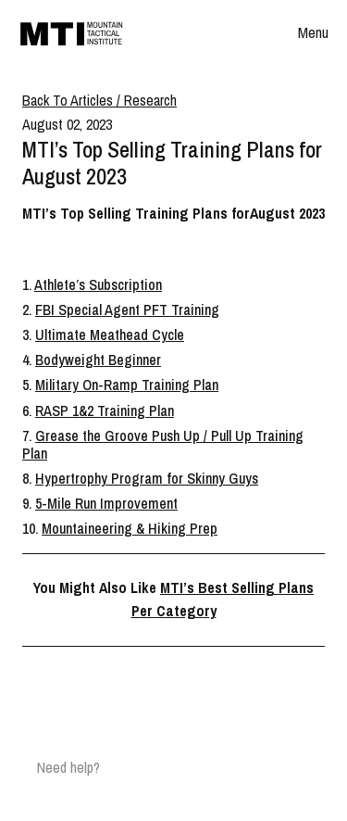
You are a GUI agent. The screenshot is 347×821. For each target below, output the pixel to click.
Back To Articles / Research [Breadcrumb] (99, 100)
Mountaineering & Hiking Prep (129, 528)
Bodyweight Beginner (98, 359)
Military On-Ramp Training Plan (126, 384)
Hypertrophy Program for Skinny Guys (146, 478)
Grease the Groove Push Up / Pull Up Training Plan (163, 444)
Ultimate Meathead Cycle (109, 334)
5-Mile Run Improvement (106, 503)
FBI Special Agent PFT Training (127, 309)
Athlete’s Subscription (98, 284)
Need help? (68, 767)
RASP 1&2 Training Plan (104, 410)
